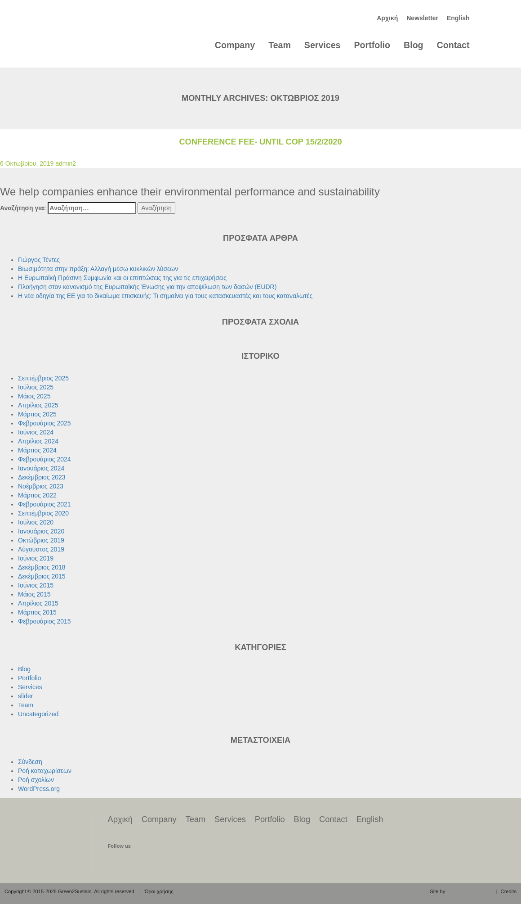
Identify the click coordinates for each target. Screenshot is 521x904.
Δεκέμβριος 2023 (42, 477)
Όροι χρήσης (159, 891)
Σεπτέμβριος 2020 (43, 513)
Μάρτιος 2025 (37, 414)
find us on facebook (115, 861)
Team (279, 45)
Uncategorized (38, 714)
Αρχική (387, 18)
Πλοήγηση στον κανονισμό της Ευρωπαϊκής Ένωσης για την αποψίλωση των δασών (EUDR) (147, 286)
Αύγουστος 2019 (41, 549)
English (458, 18)
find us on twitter (132, 861)
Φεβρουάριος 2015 (44, 621)
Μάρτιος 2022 (37, 495)
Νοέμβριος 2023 (40, 486)
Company (235, 45)
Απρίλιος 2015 (38, 603)
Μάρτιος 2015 (37, 612)
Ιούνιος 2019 (35, 558)
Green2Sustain (87, 25)
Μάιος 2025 (34, 396)
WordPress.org (39, 788)
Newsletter (422, 18)
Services (322, 45)
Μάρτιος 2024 (37, 450)
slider (25, 696)
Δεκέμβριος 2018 (42, 567)
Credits (509, 891)
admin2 (65, 163)
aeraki (469, 891)
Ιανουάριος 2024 (41, 468)
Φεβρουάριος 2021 (44, 504)
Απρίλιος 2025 (38, 405)
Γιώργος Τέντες (39, 259)
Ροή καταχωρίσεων (44, 770)
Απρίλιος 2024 (38, 441)
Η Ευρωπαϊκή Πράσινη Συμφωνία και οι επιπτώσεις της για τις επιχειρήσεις (122, 277)
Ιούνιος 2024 (35, 432)
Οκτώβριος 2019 (41, 540)
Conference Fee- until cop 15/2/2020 (260, 141)
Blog (413, 45)
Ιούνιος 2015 (35, 585)
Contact (453, 45)
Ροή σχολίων (36, 779)
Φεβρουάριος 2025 (44, 423)
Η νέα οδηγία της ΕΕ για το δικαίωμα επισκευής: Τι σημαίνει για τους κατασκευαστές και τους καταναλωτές (165, 295)
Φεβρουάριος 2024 (44, 459)
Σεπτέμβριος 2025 (43, 378)
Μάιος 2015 (34, 594)
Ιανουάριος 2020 (41, 531)
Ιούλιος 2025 (35, 387)
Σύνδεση (30, 761)
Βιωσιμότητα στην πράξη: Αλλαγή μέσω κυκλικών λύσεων (98, 268)
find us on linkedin (149, 861)
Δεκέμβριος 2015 (42, 576)
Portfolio (372, 45)
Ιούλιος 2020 (35, 522)
